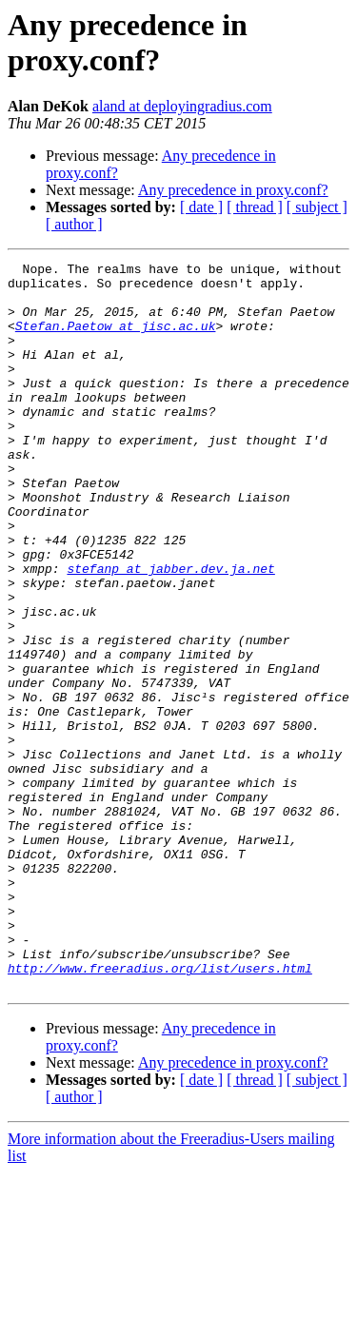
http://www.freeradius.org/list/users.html (160, 1110)
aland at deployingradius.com (182, 106)
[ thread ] (255, 207)
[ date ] (201, 207)
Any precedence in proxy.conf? (233, 190)
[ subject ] (317, 207)
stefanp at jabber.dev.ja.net (170, 630)
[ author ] (74, 224)
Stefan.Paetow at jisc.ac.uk (115, 339)
